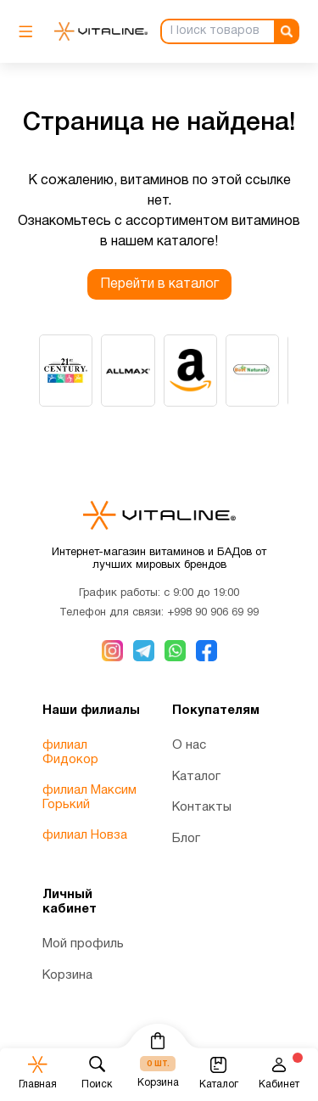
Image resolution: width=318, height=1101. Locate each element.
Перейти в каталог (159, 284)
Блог (186, 839)
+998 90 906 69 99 (213, 613)
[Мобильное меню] (30, 31)
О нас (189, 745)
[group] (65, 370)
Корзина (67, 975)
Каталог (196, 777)
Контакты (202, 807)
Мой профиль (83, 944)
